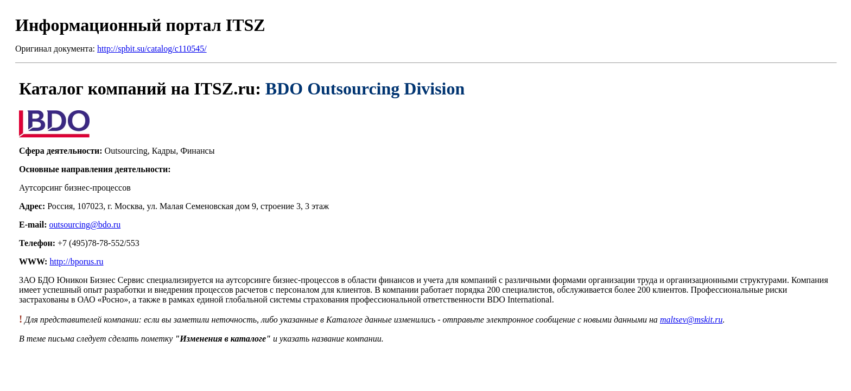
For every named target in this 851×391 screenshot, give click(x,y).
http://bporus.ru (76, 261)
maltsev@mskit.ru (691, 319)
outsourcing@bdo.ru (85, 224)
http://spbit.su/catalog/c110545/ (152, 48)
